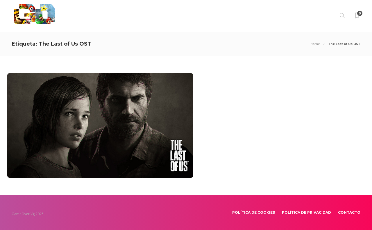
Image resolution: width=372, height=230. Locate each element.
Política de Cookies (253, 212)
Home (315, 44)
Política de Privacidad (306, 212)
